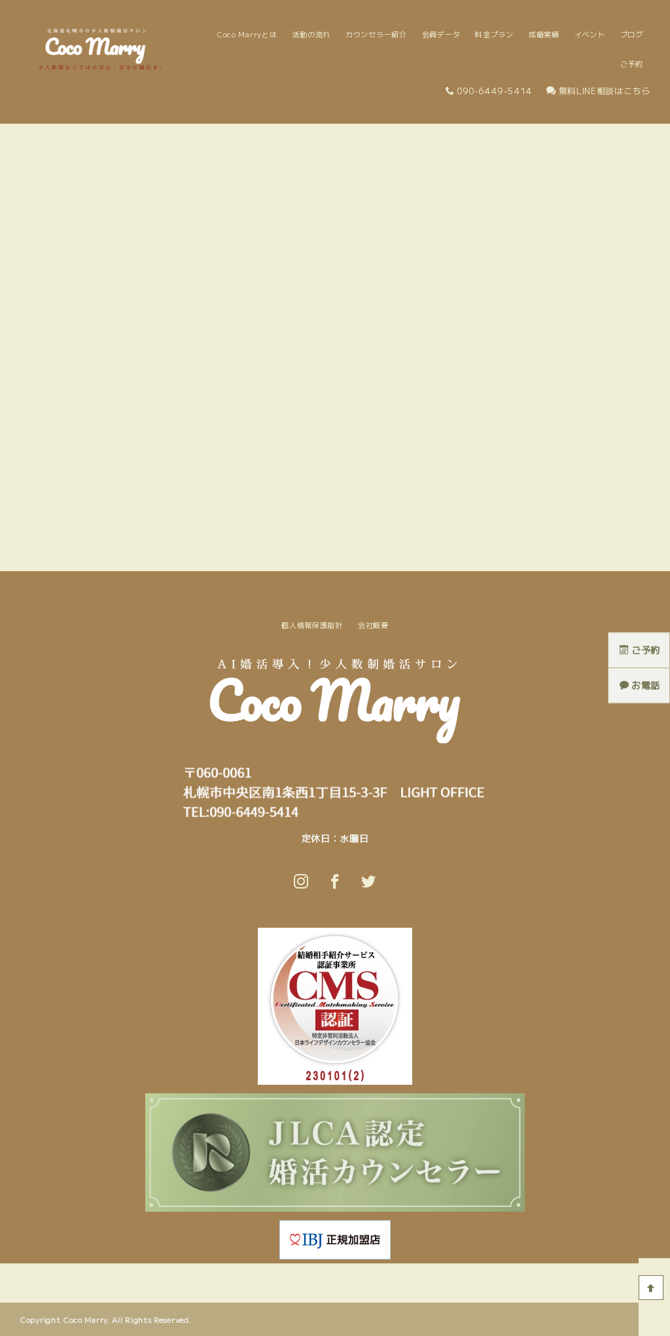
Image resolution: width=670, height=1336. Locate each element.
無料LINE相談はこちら (598, 90)
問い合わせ (433, 1278)
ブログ (631, 34)
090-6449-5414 (489, 90)
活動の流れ (311, 34)
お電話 (640, 685)
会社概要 (373, 625)
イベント (589, 34)
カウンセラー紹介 (376, 34)
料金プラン (494, 34)
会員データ (441, 34)
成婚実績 (544, 34)
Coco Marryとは (247, 34)
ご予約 (631, 63)
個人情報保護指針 (312, 625)
